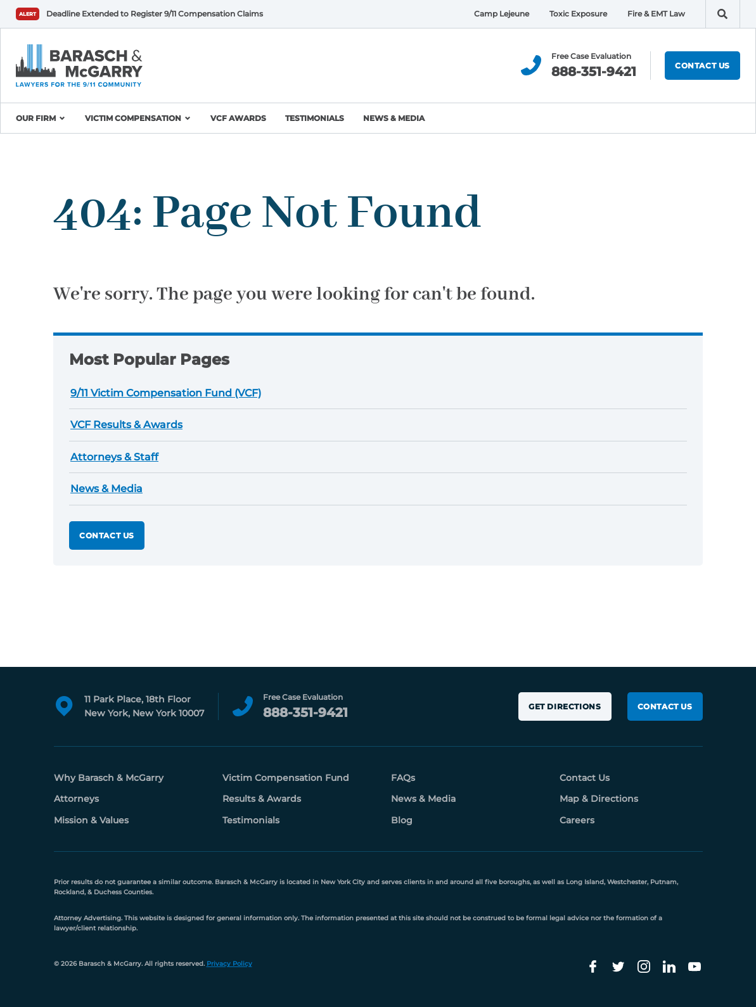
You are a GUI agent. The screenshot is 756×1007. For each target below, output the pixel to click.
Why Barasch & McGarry (108, 777)
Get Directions (565, 706)
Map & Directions (599, 798)
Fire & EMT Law (656, 13)
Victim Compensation (133, 118)
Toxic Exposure (578, 13)
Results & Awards (261, 798)
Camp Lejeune (501, 13)
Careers (577, 820)
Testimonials (314, 118)
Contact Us (702, 65)
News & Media (394, 118)
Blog (402, 820)
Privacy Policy (229, 964)
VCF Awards (238, 118)
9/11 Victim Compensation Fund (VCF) (165, 393)
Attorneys (76, 798)
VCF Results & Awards (126, 425)
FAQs (403, 777)
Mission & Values (91, 820)
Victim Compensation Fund (285, 777)
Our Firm (36, 118)
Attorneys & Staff (114, 457)
